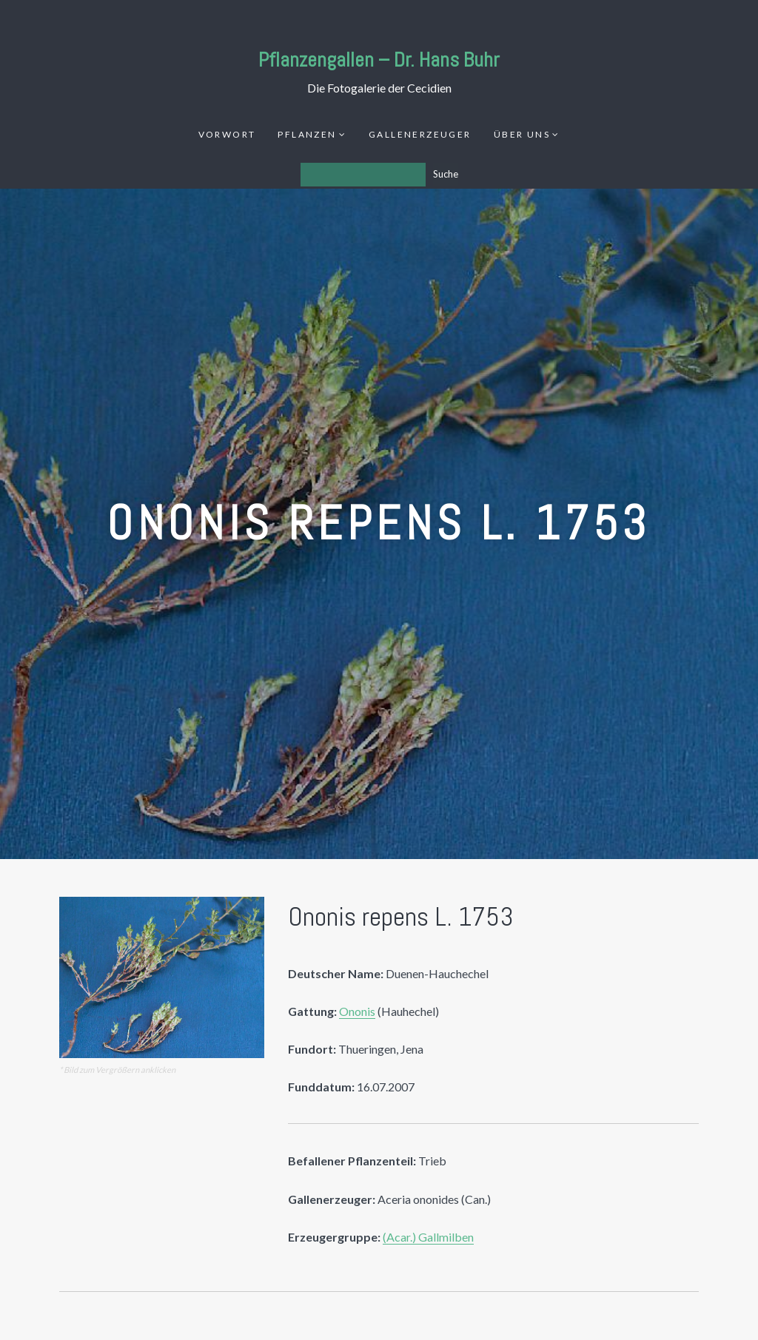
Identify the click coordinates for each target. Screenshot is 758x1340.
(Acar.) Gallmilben (428, 1237)
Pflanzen (307, 134)
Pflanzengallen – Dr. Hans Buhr (379, 60)
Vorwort (227, 134)
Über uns (522, 134)
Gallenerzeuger (420, 134)
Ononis (357, 1011)
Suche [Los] (445, 174)
